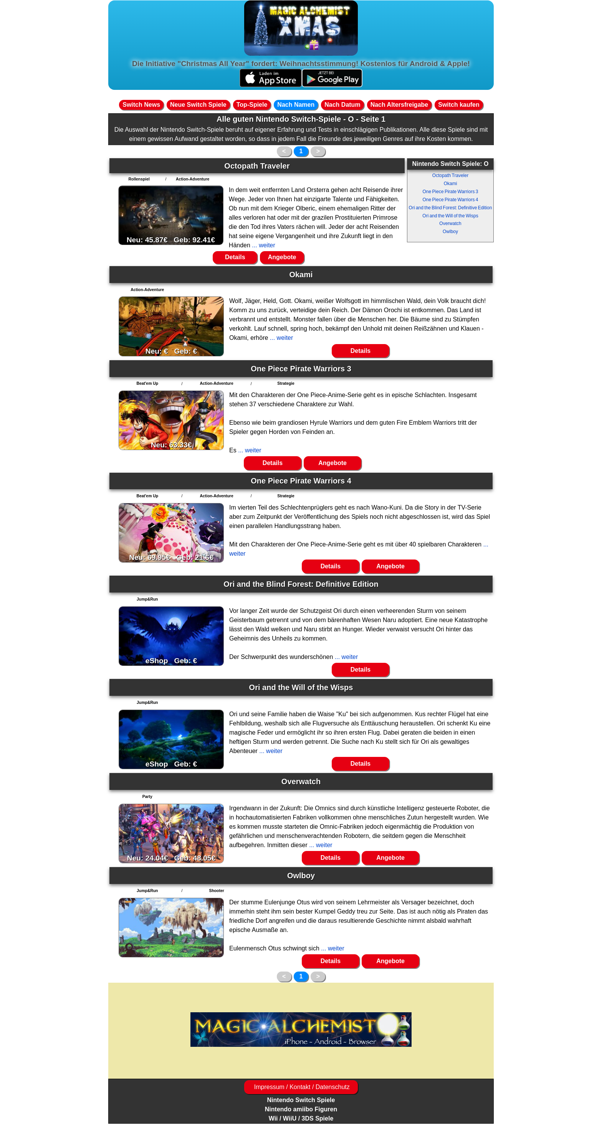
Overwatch (450, 223)
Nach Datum (342, 104)
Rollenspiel (138, 179)
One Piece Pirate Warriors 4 (450, 199)
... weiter (262, 245)
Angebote (282, 257)
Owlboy (450, 231)
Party (147, 797)
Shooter (216, 891)
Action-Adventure (192, 179)
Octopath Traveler (450, 175)
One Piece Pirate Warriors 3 (450, 191)
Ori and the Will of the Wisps (450, 216)
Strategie (285, 383)
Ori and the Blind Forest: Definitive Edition (450, 207)
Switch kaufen (459, 104)
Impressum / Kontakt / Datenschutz (300, 1087)
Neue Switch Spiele (198, 104)
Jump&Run (147, 599)
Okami (450, 183)
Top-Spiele (252, 104)
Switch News (141, 104)
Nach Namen (295, 104)
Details (235, 257)
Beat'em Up (147, 383)
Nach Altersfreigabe (399, 104)
